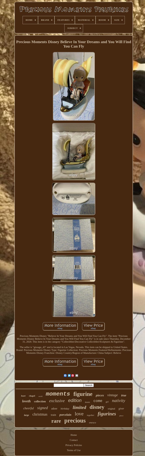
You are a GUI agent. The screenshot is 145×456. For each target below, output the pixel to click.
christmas (39, 414)
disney (97, 407)
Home (74, 435)
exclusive (57, 400)
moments (58, 394)
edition (75, 400)
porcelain (65, 414)
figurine (83, 394)
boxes (87, 402)
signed (42, 408)
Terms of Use (74, 450)
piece (121, 416)
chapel (32, 396)
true (123, 395)
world (40, 396)
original (111, 408)
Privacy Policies (73, 445)
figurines (107, 413)
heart (23, 396)
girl (107, 402)
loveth (26, 401)
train (53, 414)
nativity (118, 400)
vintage (112, 395)
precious (75, 420)
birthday (65, 408)
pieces (100, 395)
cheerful (28, 408)
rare (56, 421)
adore (54, 408)
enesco (92, 422)
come (97, 401)
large (26, 415)
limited (79, 407)
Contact (74, 440)
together (90, 415)
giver (121, 408)
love (79, 413)
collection (40, 401)
